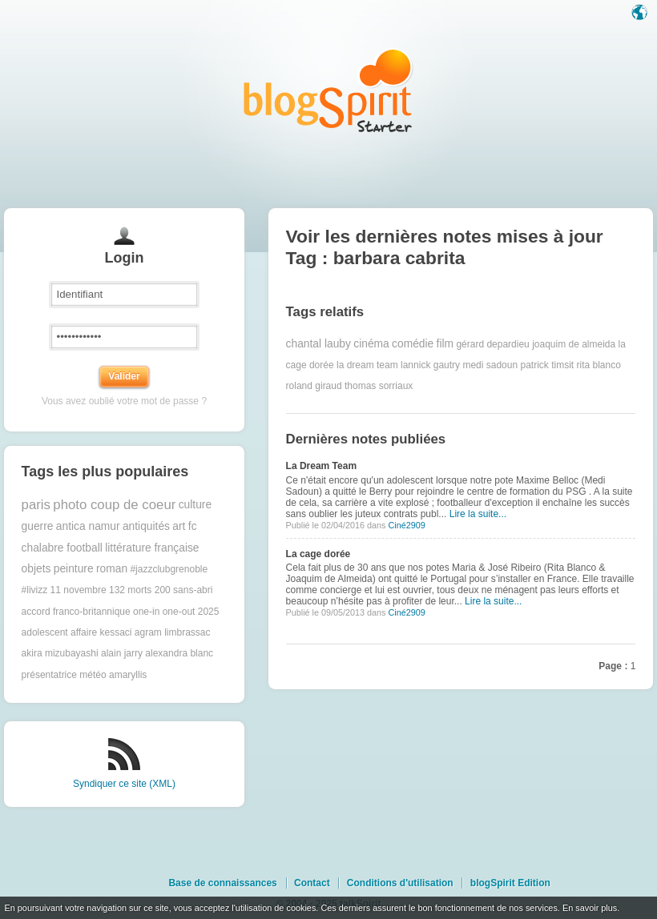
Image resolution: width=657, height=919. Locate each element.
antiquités (146, 526)
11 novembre (78, 590)
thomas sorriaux (379, 385)
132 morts (130, 590)
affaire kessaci (101, 632)
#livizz (35, 590)
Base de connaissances (222, 883)
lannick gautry (430, 365)
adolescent (45, 632)
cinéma (371, 344)
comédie (412, 344)
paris (36, 504)
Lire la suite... (477, 514)
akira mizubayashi (60, 653)
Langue (641, 13)
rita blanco (599, 365)
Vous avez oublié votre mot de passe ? (124, 401)
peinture (74, 569)
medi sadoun (490, 365)
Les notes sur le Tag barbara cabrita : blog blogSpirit (328, 90)
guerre (38, 526)
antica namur (88, 526)
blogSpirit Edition (510, 883)
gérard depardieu (492, 344)
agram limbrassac (173, 632)
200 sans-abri (184, 590)
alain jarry (122, 653)
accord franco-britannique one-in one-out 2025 (121, 611)
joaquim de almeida (573, 344)
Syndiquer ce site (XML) (124, 783)
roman (111, 569)
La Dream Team (321, 466)
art (178, 526)
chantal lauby (318, 344)
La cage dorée (318, 554)
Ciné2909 (406, 525)
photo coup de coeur (114, 504)
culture (195, 505)
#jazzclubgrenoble (169, 569)
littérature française (152, 548)
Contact (312, 883)
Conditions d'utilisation (400, 883)
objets (36, 569)
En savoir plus (589, 908)
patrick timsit (547, 365)
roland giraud (314, 385)
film (445, 344)
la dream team (367, 365)
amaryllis (128, 674)
